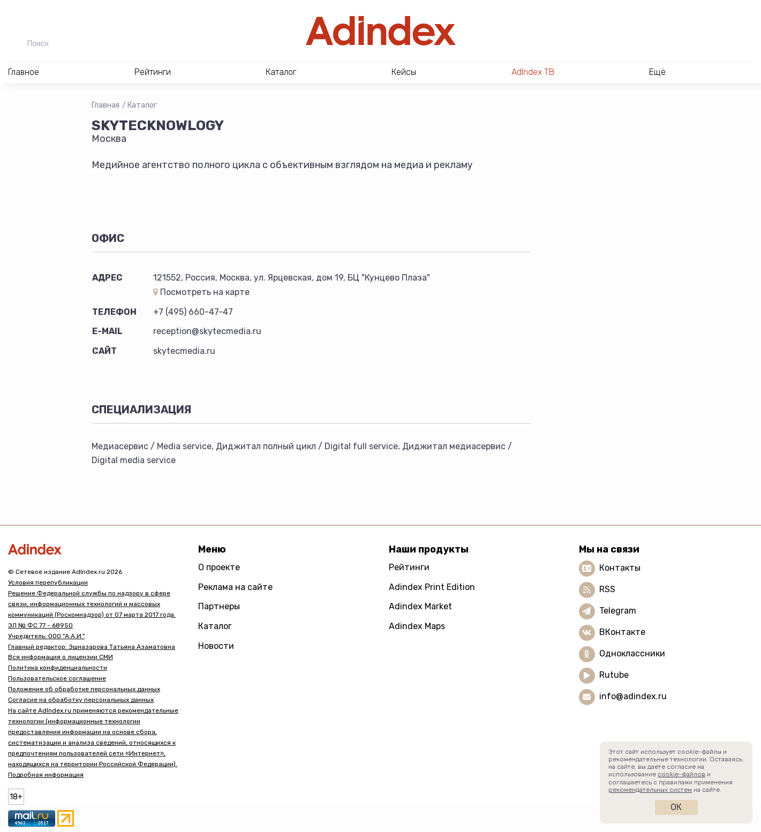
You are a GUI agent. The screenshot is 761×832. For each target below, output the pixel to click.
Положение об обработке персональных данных (84, 689)
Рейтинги (409, 567)
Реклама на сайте (235, 587)
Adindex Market (420, 606)
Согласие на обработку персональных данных (81, 700)
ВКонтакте (622, 632)
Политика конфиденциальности (57, 667)
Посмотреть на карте (201, 292)
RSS (607, 589)
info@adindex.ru (633, 696)
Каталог (142, 105)
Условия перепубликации (48, 582)
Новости (216, 646)
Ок (676, 807)
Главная (105, 105)
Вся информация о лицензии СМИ (60, 657)
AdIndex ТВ (532, 72)
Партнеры (219, 606)
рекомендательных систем (650, 789)
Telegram (617, 611)
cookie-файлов (681, 774)
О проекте (219, 567)
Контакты (620, 568)
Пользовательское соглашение (57, 678)
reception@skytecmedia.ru (207, 331)
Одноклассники (632, 653)
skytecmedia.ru (184, 351)
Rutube (614, 675)
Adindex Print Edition (432, 587)
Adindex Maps (417, 626)
